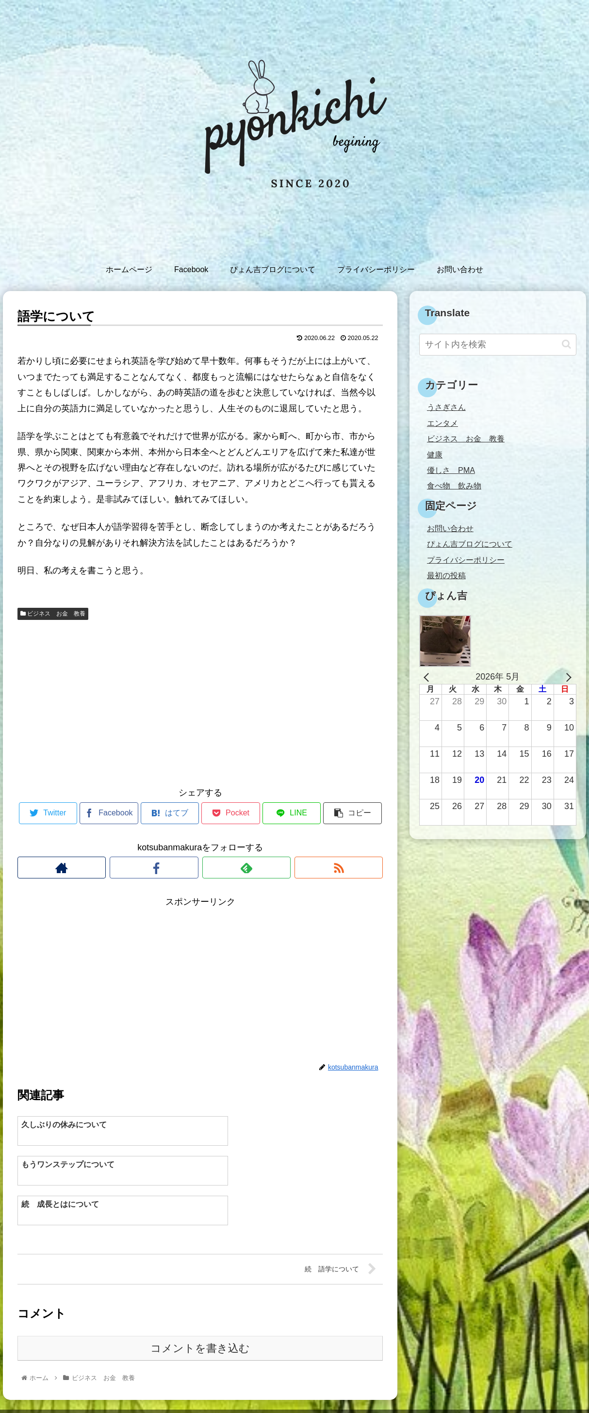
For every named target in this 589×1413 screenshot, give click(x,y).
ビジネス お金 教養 (52, 613)
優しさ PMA (451, 470)
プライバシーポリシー (466, 559)
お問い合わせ (450, 528)
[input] (497, 345)
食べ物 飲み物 (454, 485)
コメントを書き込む (200, 1311)
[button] (566, 344)
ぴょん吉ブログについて (469, 543)
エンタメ (442, 423)
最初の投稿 (446, 575)
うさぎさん (446, 407)
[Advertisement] (200, 701)
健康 (434, 454)
